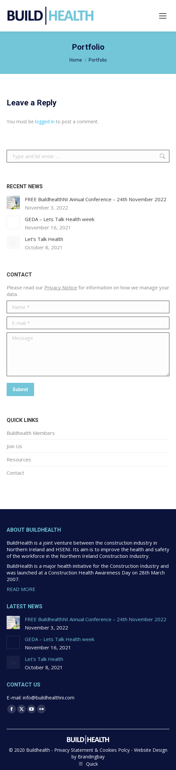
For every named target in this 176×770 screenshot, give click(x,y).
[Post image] (13, 202)
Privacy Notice (60, 287)
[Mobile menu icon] (162, 16)
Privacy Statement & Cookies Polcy (92, 750)
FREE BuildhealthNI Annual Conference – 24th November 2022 (95, 199)
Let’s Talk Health (44, 239)
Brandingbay (91, 756)
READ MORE (21, 589)
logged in (45, 121)
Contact (15, 472)
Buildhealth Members (31, 433)
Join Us (14, 446)
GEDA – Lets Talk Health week (59, 219)
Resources (19, 459)
